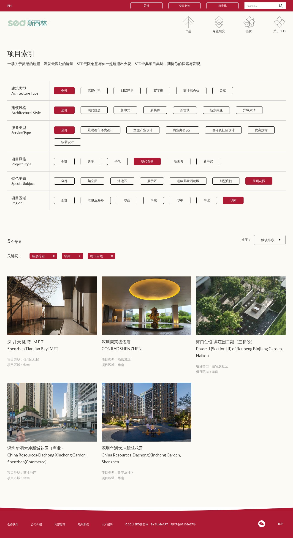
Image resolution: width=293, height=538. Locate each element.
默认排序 (267, 240)
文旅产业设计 (143, 130)
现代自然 (94, 110)
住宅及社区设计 (223, 130)
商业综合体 (191, 91)
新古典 (185, 110)
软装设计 (67, 142)
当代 (117, 161)
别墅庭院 (226, 181)
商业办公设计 (182, 130)
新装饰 (155, 110)
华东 (153, 200)
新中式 (125, 110)
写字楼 (158, 91)
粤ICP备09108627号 (183, 524)
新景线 (222, 5)
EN (9, 6)
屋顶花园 (258, 181)
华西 (127, 200)
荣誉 (146, 5)
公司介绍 (36, 524)
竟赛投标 (261, 130)
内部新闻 (59, 524)
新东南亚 (216, 110)
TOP (280, 524)
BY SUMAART (159, 524)
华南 (233, 200)
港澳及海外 (96, 200)
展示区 (152, 181)
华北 (206, 200)
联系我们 (83, 524)
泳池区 (122, 181)
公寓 (223, 91)
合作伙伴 (12, 524)
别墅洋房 (127, 91)
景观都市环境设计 (100, 130)
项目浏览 (184, 5)
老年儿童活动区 (188, 181)
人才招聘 (107, 524)
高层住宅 (94, 91)
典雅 (91, 161)
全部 (64, 91)
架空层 (92, 181)
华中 (180, 200)
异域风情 (249, 110)
